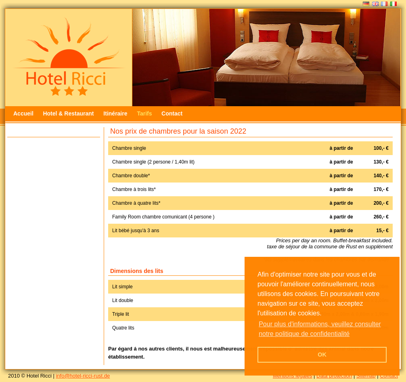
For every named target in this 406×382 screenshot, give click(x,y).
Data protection (334, 376)
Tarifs (144, 113)
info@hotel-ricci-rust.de (83, 376)
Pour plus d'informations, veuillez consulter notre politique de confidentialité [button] (320, 329)
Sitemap (366, 376)
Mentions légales (292, 376)
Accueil (23, 113)
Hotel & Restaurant (69, 113)
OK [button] (322, 354)
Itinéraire (116, 113)
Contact (171, 113)
